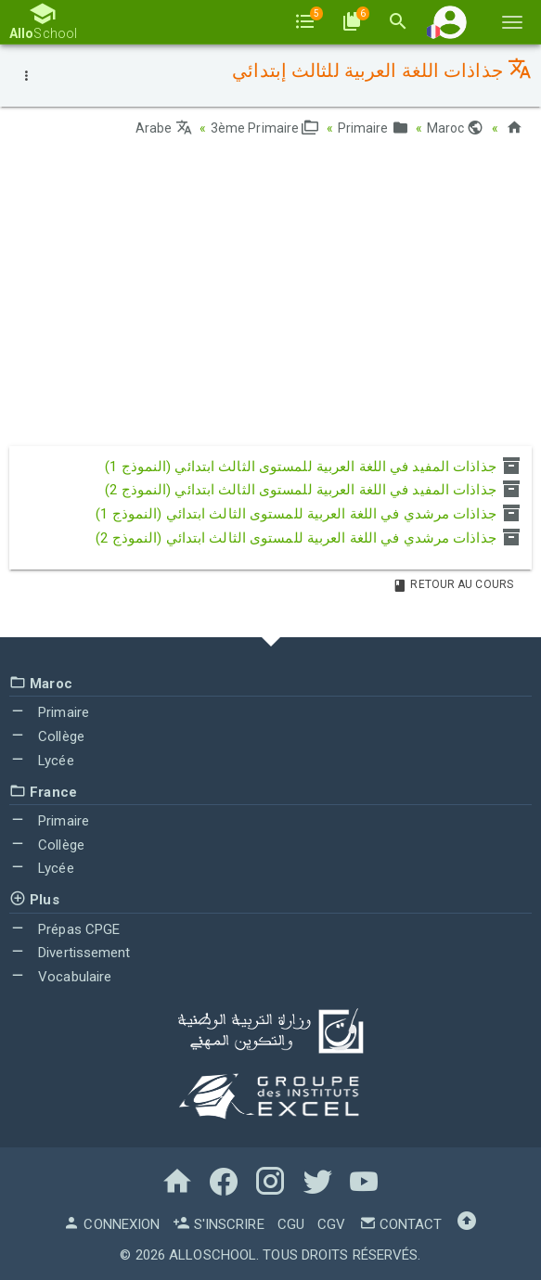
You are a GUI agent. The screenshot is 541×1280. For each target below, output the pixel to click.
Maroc (455, 128)
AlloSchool (212, 1255)
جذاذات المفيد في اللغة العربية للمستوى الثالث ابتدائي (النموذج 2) (313, 489)
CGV (331, 1224)
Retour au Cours (453, 584)
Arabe (163, 128)
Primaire (373, 128)
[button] (450, 22)
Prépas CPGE (64, 929)
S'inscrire (218, 1224)
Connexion (111, 1224)
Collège (46, 736)
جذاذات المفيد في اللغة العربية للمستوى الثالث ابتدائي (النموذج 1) (313, 466)
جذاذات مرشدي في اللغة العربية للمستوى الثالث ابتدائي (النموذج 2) (309, 538)
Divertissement (70, 952)
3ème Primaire (265, 128)
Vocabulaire (60, 976)
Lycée (41, 760)
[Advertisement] (270, 298)
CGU (290, 1224)
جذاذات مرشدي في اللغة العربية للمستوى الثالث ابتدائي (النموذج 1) (309, 514)
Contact (401, 1224)
